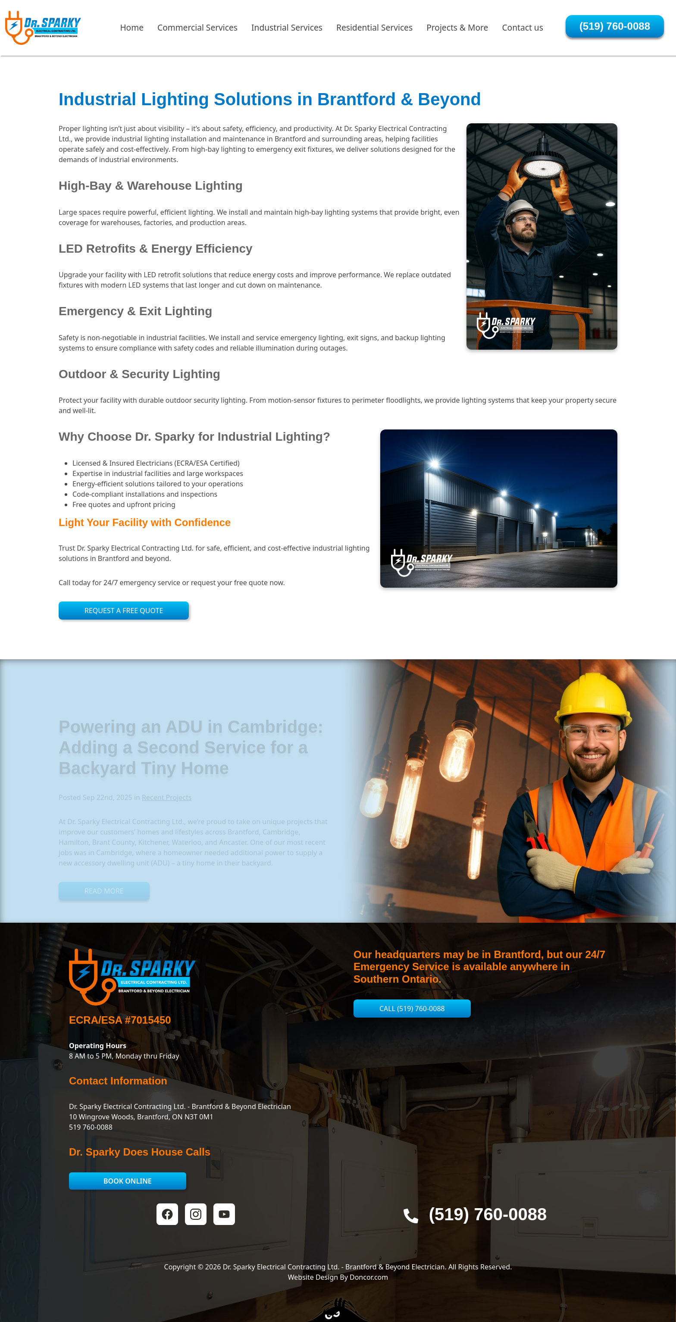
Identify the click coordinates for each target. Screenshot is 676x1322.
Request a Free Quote (123, 610)
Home (132, 31)
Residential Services (374, 31)
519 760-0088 (91, 1127)
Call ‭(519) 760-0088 (412, 1008)
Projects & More (457, 31)
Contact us (522, 31)
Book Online (127, 1181)
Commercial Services (197, 31)
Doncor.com (369, 1277)
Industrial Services (286, 31)
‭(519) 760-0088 (614, 29)
